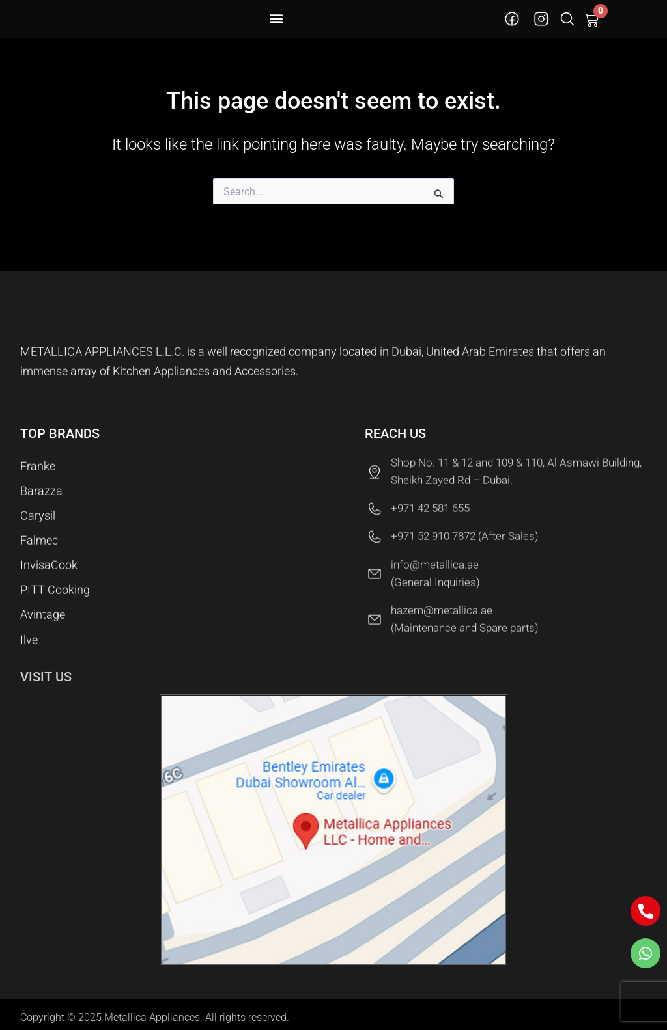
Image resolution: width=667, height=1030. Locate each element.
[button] (276, 18)
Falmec (39, 549)
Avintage (42, 631)
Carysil (37, 521)
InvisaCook (49, 576)
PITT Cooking (55, 603)
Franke (37, 467)
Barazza (41, 494)
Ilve (29, 658)
